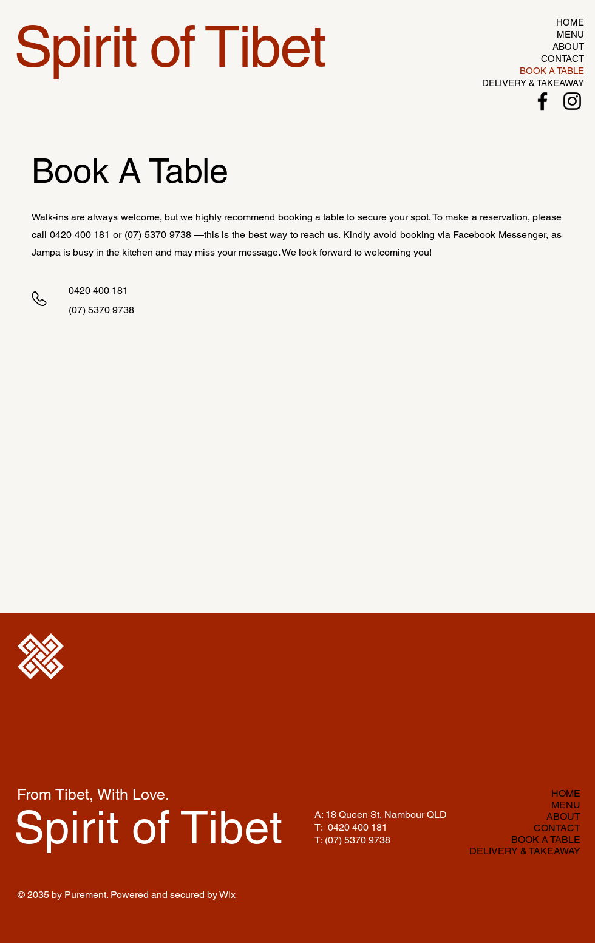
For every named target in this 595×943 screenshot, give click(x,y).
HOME (570, 22)
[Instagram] (572, 101)
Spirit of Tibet (148, 827)
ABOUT (568, 46)
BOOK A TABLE (552, 71)
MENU (570, 34)
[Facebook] (542, 101)
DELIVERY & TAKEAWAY (547, 83)
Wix (227, 894)
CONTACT (562, 58)
